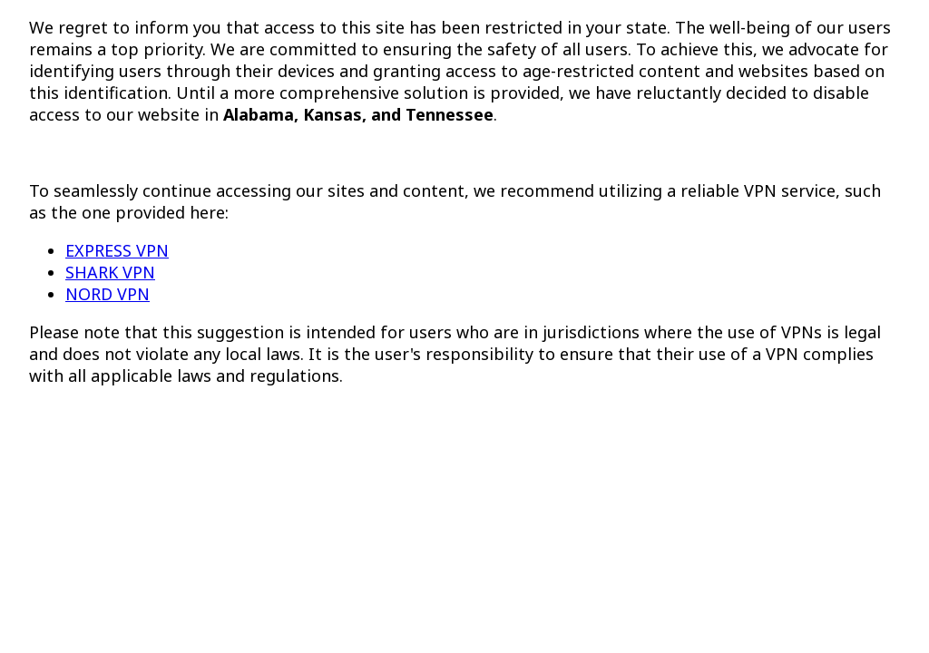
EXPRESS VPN (117, 250)
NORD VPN (107, 294)
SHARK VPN (110, 272)
